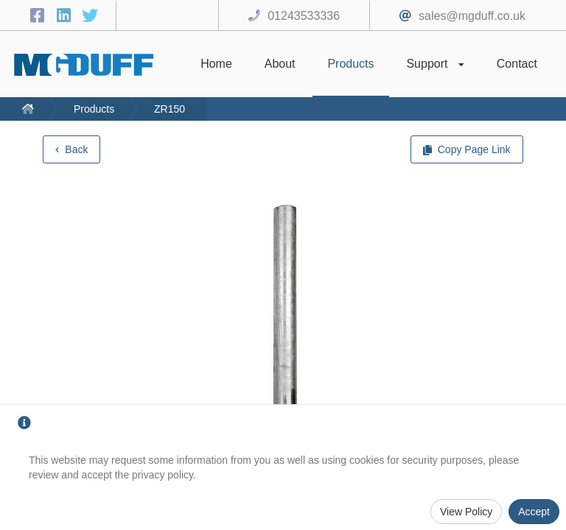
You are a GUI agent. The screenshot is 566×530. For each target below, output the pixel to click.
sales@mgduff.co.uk (472, 16)
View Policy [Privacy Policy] (466, 511)
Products (94, 109)
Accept (534, 511)
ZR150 (169, 109)
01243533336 (304, 16)
